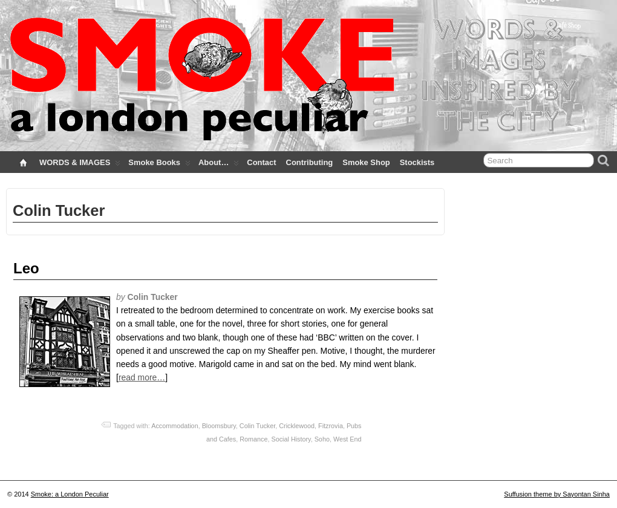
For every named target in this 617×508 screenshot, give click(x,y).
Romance (253, 439)
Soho (322, 439)
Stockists (417, 162)
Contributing (309, 162)
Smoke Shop (366, 162)
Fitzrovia (330, 425)
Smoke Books (159, 165)
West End (347, 439)
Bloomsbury (219, 425)
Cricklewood (297, 425)
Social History (290, 439)
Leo (26, 268)
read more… (142, 377)
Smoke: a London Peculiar (70, 494)
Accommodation (174, 425)
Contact (261, 162)
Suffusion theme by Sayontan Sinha (557, 494)
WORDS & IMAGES (79, 165)
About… (218, 165)
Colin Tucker (257, 425)
